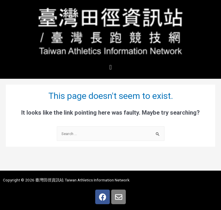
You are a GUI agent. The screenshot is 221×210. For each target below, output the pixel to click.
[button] (110, 67)
